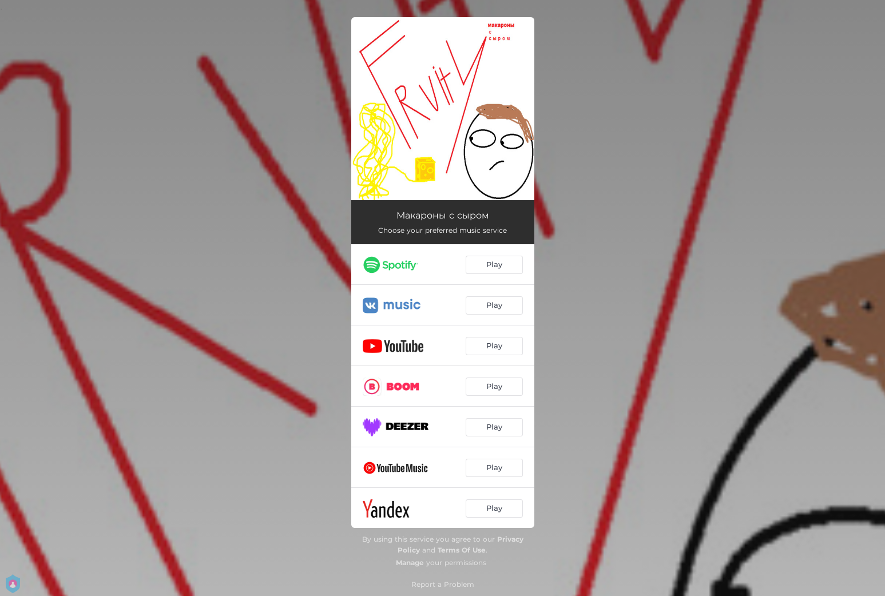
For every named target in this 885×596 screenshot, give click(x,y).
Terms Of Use (462, 550)
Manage (410, 562)
